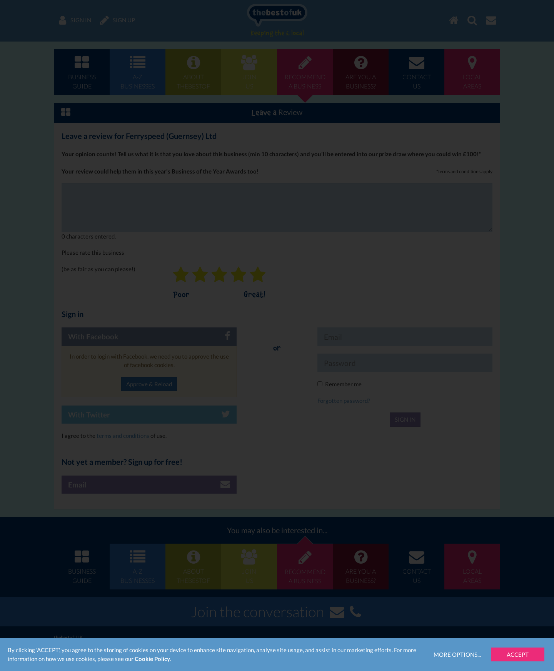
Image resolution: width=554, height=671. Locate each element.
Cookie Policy (152, 658)
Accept (518, 654)
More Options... (457, 654)
